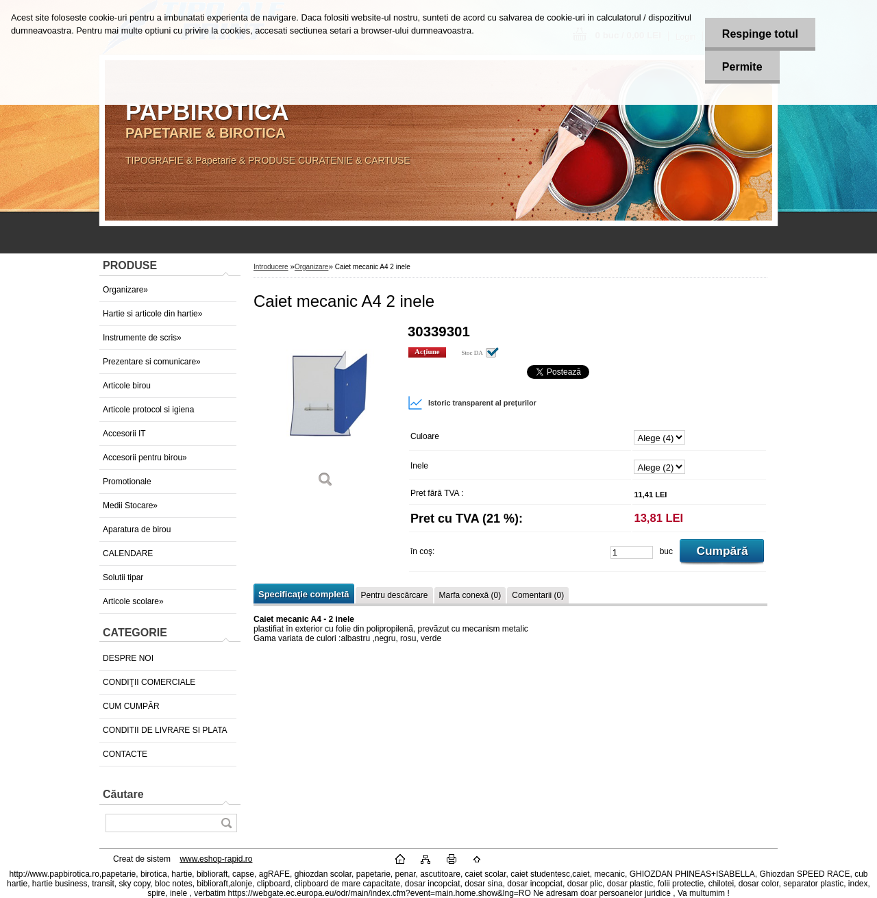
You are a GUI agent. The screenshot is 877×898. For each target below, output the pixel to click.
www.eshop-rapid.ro (216, 859)
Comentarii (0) (538, 595)
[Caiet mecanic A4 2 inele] (325, 411)
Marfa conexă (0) (470, 595)
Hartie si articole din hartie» (152, 314)
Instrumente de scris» (142, 337)
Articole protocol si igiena (148, 409)
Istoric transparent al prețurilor (472, 402)
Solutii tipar (123, 577)
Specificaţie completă (303, 594)
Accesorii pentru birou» (145, 457)
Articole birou (127, 385)
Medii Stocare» (130, 505)
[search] (226, 823)
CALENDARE (128, 553)
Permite (742, 67)
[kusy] (631, 552)
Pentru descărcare (394, 595)
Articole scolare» (133, 601)
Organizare (311, 267)
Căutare (123, 794)
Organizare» (125, 290)
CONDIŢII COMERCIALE (149, 682)
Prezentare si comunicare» (152, 361)
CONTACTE (125, 754)
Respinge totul (760, 34)
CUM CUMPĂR (131, 706)
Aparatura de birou (137, 529)
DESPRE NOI (128, 658)
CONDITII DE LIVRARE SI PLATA (165, 730)
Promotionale (127, 481)
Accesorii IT (124, 433)
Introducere (271, 267)
